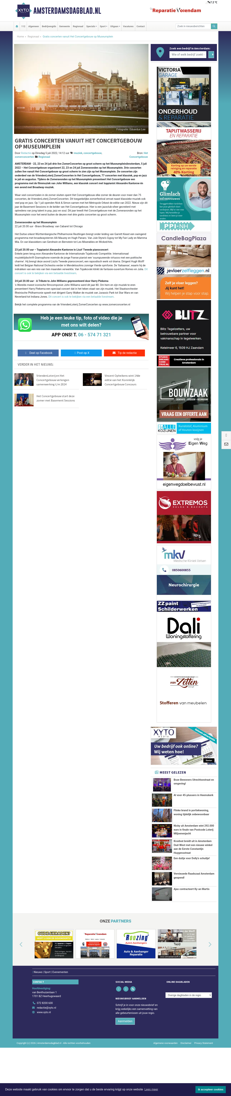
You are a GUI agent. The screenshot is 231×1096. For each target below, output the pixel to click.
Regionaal (78, 26)
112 (23, 26)
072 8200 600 (45, 1049)
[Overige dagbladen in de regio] (188, 1041)
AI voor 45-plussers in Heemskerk (193, 795)
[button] (17, 991)
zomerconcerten (24, 156)
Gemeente (64, 26)
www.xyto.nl (44, 1058)
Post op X (81, 353)
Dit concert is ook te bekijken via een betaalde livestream (81, 296)
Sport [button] (103, 26)
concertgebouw (93, 153)
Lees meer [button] (151, 1089)
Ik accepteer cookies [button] (210, 1089)
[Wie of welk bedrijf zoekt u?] (187, 54)
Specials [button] (90, 26)
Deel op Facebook (38, 353)
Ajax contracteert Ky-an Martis (191, 935)
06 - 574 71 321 (94, 334)
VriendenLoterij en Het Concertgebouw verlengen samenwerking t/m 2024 (52, 380)
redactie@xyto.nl (46, 1053)
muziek (78, 153)
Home (20, 36)
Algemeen (33, 26)
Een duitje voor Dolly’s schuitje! (192, 902)
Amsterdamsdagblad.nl (67, 10)
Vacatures (128, 26)
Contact (141, 26)
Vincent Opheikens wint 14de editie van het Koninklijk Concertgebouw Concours (122, 380)
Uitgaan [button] (114, 26)
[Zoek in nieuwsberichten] (193, 26)
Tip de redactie (124, 353)
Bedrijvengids (49, 26)
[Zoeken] (214, 26)
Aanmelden (125, 1067)
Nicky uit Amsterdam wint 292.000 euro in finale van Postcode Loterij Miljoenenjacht (194, 839)
